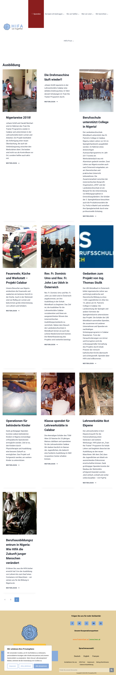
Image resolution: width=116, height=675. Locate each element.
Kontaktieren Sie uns (70, 662)
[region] (28, 658)
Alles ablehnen (26, 666)
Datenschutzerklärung (86, 664)
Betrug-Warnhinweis (102, 662)
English (86, 656)
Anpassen (12, 666)
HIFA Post (82, 662)
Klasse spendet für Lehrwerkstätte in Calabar (57, 425)
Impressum (90, 662)
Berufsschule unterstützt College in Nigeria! (95, 122)
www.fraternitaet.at (81, 639)
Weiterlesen (13, 163)
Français (95, 656)
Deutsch (77, 656)
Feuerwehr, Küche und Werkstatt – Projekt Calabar (18, 278)
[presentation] (20, 90)
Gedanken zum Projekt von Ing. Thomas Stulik (93, 278)
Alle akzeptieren (41, 666)
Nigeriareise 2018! (18, 117)
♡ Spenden (36, 14)
